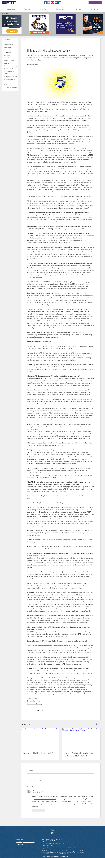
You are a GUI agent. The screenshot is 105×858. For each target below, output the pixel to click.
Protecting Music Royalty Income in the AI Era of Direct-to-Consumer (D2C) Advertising (79, 754)
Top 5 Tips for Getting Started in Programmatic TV (38, 753)
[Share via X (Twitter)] (33, 710)
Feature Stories (32, 698)
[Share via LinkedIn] (38, 710)
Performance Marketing (34, 704)
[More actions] (93, 45)
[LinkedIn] (59, 2)
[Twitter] (48, 2)
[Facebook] (45, 2)
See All (98, 724)
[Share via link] (43, 710)
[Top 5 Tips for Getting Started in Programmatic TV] (40, 738)
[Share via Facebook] (28, 710)
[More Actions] (93, 791)
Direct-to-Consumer (33, 701)
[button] (95, 9)
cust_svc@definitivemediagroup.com (54, 843)
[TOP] (52, 833)
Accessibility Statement (23, 847)
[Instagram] (52, 2)
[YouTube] (56, 2)
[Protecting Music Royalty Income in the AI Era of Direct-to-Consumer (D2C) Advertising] (81, 738)
